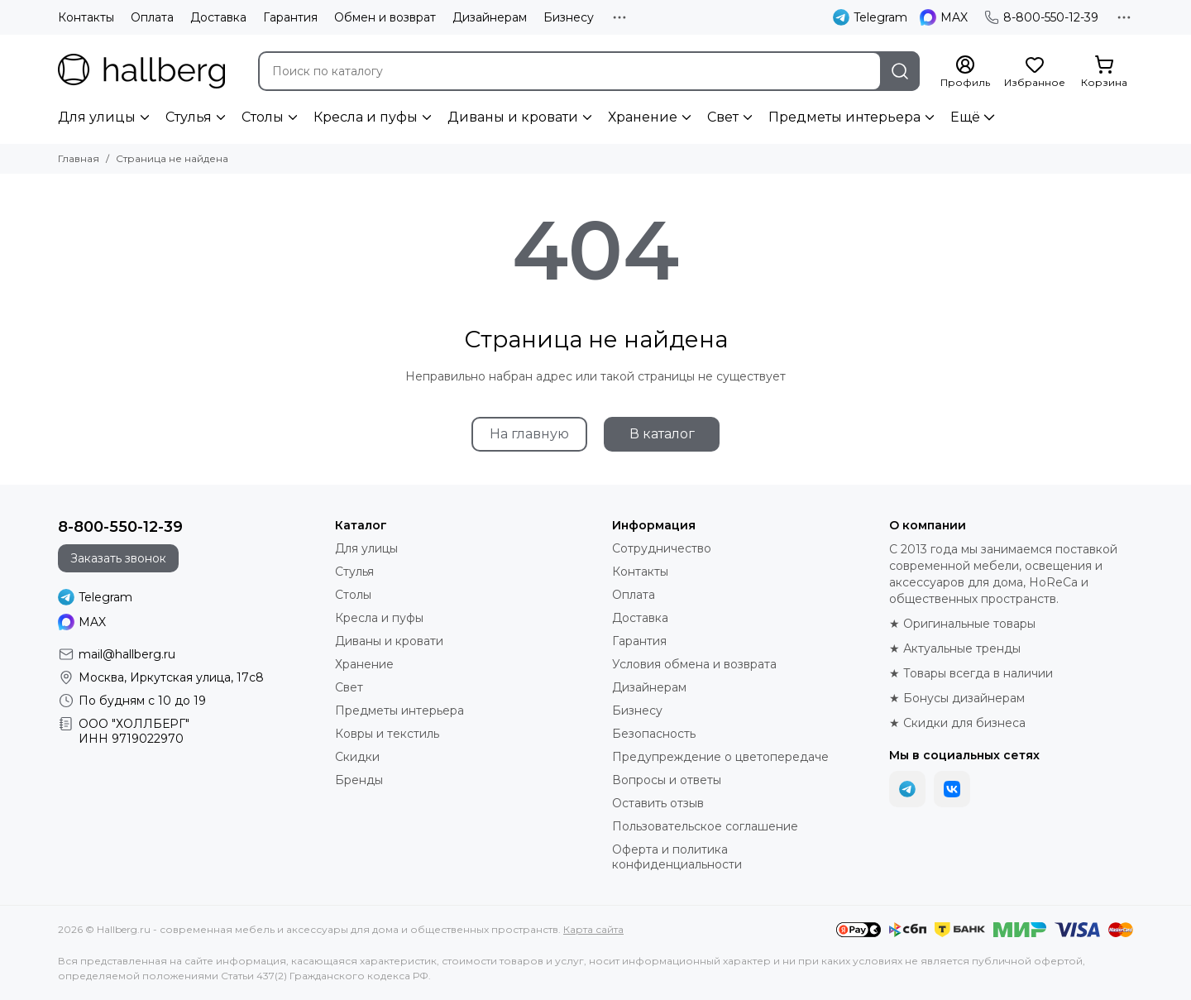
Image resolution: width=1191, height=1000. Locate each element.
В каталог (662, 434)
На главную (529, 434)
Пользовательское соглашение (705, 826)
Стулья (188, 117)
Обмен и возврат (385, 17)
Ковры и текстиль (387, 733)
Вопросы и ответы (666, 780)
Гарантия (290, 17)
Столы (263, 117)
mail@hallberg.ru (127, 654)
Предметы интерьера (844, 117)
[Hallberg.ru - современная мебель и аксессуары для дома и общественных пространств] (141, 71)
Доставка (218, 17)
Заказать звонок (118, 558)
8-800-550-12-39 (1041, 17)
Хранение (642, 117)
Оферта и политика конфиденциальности (677, 857)
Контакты (86, 17)
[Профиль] (965, 72)
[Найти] (900, 71)
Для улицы (97, 117)
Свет (723, 117)
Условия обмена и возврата (694, 664)
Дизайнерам (489, 17)
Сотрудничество (661, 548)
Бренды (359, 780)
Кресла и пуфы (365, 117)
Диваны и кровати (512, 117)
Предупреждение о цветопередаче (720, 756)
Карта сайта (593, 929)
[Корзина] (1104, 72)
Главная (78, 158)
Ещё (965, 117)
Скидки (357, 756)
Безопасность (654, 733)
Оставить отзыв (658, 803)
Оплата (152, 17)
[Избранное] (1034, 72)
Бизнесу (568, 17)
